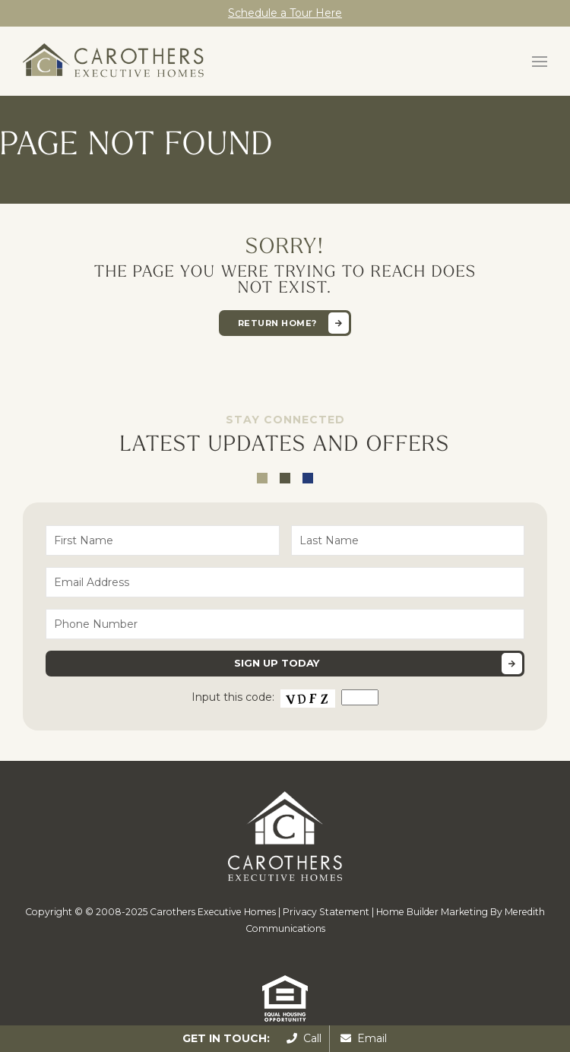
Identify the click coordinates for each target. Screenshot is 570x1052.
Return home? (277, 323)
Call (304, 1038)
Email (363, 1038)
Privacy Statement (326, 911)
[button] (539, 61)
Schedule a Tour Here (285, 13)
